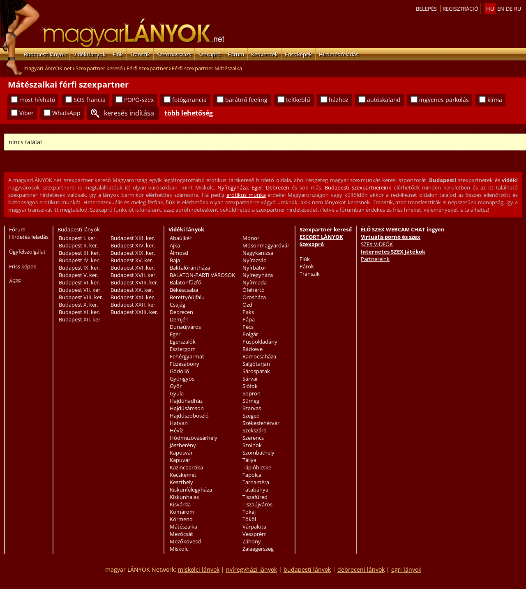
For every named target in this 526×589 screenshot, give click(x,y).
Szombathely (258, 452)
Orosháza (254, 297)
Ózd (247, 304)
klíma (494, 100)
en (500, 8)
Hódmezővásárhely (193, 437)
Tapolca (251, 474)
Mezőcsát (181, 534)
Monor (250, 238)
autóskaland (384, 100)
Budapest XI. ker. (79, 312)
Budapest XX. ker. (132, 289)
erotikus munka (246, 195)
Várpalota (254, 526)
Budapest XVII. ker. (134, 275)
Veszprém (254, 534)
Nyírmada (254, 282)
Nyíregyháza (232, 187)
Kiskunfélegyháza (191, 489)
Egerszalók (183, 341)
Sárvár (250, 378)
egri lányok (406, 569)
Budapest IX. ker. (79, 267)
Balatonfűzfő (185, 282)
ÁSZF (15, 281)
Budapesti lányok (45, 54)
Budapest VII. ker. (80, 289)
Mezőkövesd (185, 541)
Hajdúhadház (186, 400)
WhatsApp (66, 113)
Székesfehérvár (260, 423)
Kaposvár (181, 452)
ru (517, 8)
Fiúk (118, 54)
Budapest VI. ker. (79, 282)
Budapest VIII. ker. (81, 297)
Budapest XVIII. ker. (134, 282)
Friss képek (298, 54)
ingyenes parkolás (444, 100)
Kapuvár (180, 460)
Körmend (181, 519)
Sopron (251, 393)
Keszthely (181, 482)
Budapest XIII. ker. (133, 238)
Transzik (140, 54)
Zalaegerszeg (258, 548)
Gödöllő (179, 371)
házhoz (338, 100)
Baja (175, 260)
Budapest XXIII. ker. (134, 312)
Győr (176, 386)
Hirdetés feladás (338, 54)
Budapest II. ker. (78, 245)
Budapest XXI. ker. (133, 297)
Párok (307, 266)
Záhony (251, 541)
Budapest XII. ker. (80, 319)
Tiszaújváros (257, 504)
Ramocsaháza (259, 356)
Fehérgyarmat (187, 356)
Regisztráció (460, 8)
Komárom (182, 511)
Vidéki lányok (89, 54)
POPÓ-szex (139, 100)
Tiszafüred (255, 497)
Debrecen (277, 187)
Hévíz (176, 430)
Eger (256, 187)
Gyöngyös (182, 378)
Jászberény (183, 445)
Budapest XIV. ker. (133, 245)
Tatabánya (255, 489)
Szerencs (253, 437)
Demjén (179, 319)
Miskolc (179, 548)
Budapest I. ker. (78, 238)
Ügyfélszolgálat (27, 251)
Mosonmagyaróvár (265, 245)
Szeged (251, 415)
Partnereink (375, 259)
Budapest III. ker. (79, 252)
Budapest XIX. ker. (133, 252)
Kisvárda (180, 504)
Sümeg (250, 400)
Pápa (248, 319)
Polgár (250, 334)
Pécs (248, 326)
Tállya (249, 460)
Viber (26, 113)
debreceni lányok (361, 569)
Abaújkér (180, 238)
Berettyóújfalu (187, 297)
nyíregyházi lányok (251, 569)
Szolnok (252, 445)
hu (490, 8)
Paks (248, 312)
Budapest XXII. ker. (134, 304)
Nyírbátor (254, 267)
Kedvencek (264, 54)
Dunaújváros (185, 326)
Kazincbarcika (186, 467)
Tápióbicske (256, 467)
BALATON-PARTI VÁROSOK (202, 275)
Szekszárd (254, 430)
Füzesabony (184, 363)
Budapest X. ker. (78, 304)
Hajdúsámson (187, 408)
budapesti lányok (307, 569)
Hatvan (179, 423)
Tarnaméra (255, 482)
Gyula (177, 393)
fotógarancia (189, 100)
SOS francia (90, 100)
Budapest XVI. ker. (133, 267)
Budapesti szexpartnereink (358, 187)
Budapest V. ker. (78, 275)
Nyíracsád (254, 260)
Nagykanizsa (257, 252)
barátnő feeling (246, 100)
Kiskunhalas (184, 497)
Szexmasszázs (174, 54)
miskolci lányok (198, 569)
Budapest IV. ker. (79, 260)
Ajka (175, 245)
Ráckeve (252, 349)
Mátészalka (183, 526)
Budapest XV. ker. (132, 260)
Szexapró (209, 54)
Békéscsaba (184, 289)
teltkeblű (298, 100)
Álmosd (179, 252)
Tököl (249, 519)
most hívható (37, 100)
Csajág (177, 304)
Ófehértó (253, 289)
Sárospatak (256, 371)
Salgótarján (256, 363)
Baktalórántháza (190, 267)
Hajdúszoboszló (189, 415)
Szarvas (251, 408)
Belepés (426, 8)
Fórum (236, 54)
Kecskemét (183, 474)
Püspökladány (259, 341)
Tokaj (249, 511)
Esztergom (183, 349)
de (509, 8)
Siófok (250, 386)
